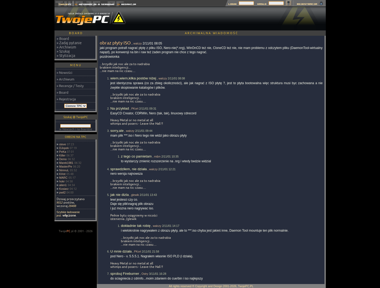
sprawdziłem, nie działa (128, 169)
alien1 (63, 185)
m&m (157, 156)
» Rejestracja (66, 99)
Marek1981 (66, 162)
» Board (63, 39)
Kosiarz (64, 188)
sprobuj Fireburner (124, 274)
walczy (137, 43)
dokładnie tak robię (135, 226)
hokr (62, 181)
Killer (62, 155)
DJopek (64, 148)
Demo (63, 159)
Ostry (144, 273)
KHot (62, 174)
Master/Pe (65, 166)
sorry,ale (116, 131)
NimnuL (64, 170)
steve (62, 144)
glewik (135, 194)
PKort (134, 108)
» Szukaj (63, 51)
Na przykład (119, 108)
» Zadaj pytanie (69, 43)
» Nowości (64, 72)
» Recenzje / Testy (70, 86)
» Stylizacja (66, 55)
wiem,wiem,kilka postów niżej (133, 78)
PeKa (62, 151)
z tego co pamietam (136, 156)
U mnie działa (121, 251)
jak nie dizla (119, 195)
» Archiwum (66, 47)
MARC (63, 177)
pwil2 (62, 192)
